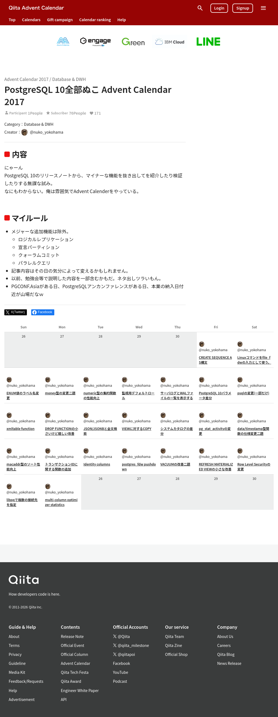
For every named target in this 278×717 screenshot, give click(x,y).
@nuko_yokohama (213, 346)
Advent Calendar (75, 663)
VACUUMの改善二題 (175, 464)
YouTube (120, 672)
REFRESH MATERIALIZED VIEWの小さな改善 (216, 466)
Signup (242, 8)
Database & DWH (69, 79)
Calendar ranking (95, 19)
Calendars (31, 19)
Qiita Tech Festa (75, 672)
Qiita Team (174, 636)
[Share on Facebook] (42, 312)
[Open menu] (263, 8)
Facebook (121, 663)
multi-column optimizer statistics (61, 502)
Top (12, 19)
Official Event (72, 645)
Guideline (17, 663)
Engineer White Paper (80, 690)
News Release (229, 663)
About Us (225, 636)
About (14, 636)
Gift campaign (60, 19)
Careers (223, 645)
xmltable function (20, 428)
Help (121, 19)
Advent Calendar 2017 (26, 79)
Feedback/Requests (26, 681)
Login (219, 8)
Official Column (74, 654)
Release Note (72, 636)
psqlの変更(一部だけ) (253, 393)
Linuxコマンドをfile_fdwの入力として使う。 (254, 359)
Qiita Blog (226, 654)
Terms (14, 645)
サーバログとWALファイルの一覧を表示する (176, 395)
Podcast (120, 681)
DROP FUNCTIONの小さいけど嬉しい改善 (61, 431)
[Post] (15, 312)
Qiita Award (71, 681)
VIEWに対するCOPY (136, 428)
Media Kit (17, 672)
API (64, 699)
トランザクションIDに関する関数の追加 (61, 466)
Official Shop (176, 654)
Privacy (15, 654)
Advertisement (22, 699)
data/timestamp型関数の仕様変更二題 (253, 431)
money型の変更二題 (60, 393)
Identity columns (96, 464)
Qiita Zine (173, 645)
